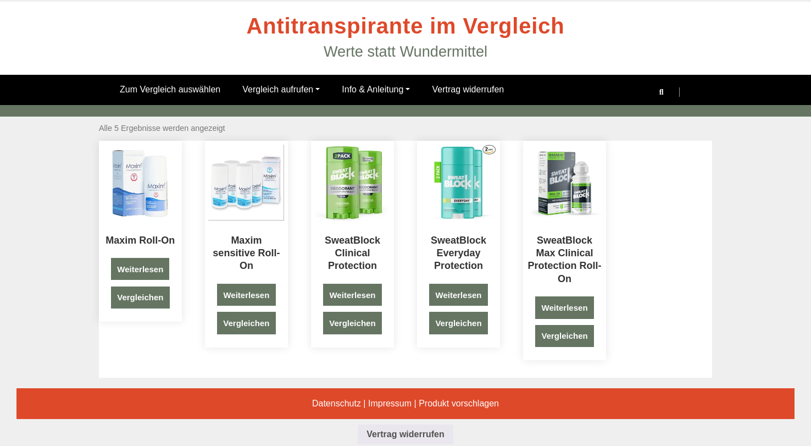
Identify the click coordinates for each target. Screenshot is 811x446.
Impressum (390, 403)
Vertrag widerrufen (468, 89)
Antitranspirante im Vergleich (406, 26)
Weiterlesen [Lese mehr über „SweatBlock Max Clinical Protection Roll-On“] (565, 307)
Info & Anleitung (376, 89)
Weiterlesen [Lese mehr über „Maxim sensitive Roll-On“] (246, 295)
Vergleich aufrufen (281, 89)
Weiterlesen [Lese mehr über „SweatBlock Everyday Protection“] (459, 295)
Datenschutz (336, 403)
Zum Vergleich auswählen (170, 89)
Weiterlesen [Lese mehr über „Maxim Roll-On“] (140, 269)
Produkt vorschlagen (459, 403)
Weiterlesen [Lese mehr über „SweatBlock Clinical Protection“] (352, 295)
